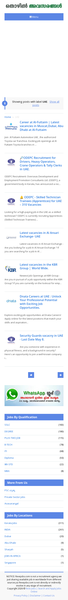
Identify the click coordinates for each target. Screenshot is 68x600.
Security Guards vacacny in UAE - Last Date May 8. (41, 337)
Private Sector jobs (15, 497)
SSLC (7, 424)
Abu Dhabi (10, 542)
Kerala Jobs (11, 523)
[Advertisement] (34, 59)
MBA (7, 471)
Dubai (8, 536)
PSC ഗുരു (10, 490)
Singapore (10, 562)
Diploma (9, 457)
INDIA (7, 529)
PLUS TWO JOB (12, 438)
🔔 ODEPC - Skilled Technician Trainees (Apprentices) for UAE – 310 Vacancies (41, 201)
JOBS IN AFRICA (12, 556)
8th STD (9, 464)
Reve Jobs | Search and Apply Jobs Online (43, 590)
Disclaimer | (36, 595)
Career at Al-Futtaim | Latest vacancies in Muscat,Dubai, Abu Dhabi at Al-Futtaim (41, 126)
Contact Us (48, 595)
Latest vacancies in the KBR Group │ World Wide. (38, 266)
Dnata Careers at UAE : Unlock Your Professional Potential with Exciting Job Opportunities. (40, 302)
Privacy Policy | (21, 595)
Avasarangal (11, 503)
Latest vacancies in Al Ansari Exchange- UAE (39, 235)
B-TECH (8, 444)
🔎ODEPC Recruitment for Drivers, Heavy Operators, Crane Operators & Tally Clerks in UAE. (41, 163)
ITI (6, 451)
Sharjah (9, 549)
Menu (35, 16)
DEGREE (9, 431)
